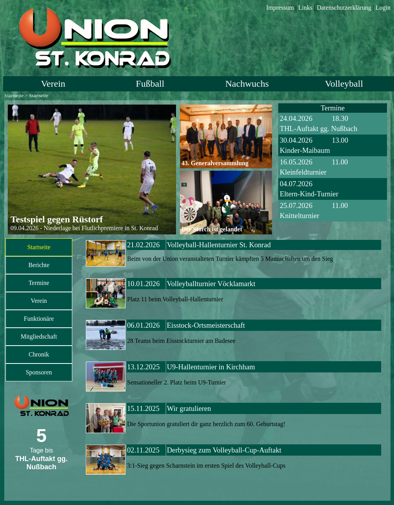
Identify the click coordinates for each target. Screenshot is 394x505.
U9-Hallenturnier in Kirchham (211, 367)
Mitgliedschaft (39, 336)
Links (305, 7)
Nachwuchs (247, 84)
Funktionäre (39, 318)
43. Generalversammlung (214, 163)
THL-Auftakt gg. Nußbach (318, 128)
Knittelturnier (299, 215)
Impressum (280, 7)
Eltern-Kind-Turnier (309, 194)
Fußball (150, 84)
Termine (38, 283)
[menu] (38, 309)
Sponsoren (39, 372)
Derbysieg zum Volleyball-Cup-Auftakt (224, 450)
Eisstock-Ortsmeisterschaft (206, 325)
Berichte (38, 265)
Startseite (14, 95)
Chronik (39, 354)
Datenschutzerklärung (344, 7)
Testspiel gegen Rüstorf (56, 219)
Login (383, 7)
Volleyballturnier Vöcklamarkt (211, 284)
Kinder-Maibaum (305, 150)
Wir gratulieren (189, 408)
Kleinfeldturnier (303, 172)
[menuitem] (38, 247)
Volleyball (344, 84)
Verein (53, 84)
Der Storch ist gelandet (211, 229)
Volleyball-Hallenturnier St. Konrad (219, 245)
